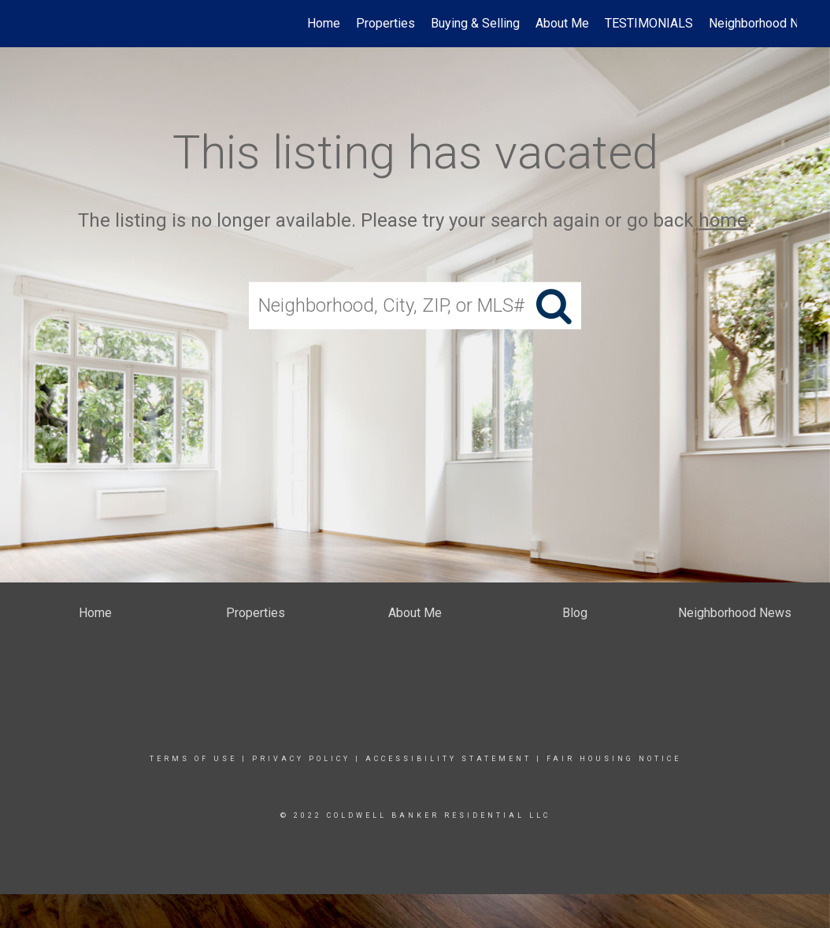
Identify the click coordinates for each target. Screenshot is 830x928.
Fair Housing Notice (614, 759)
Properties (385, 23)
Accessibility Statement (448, 759)
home (722, 220)
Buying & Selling (475, 23)
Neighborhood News (765, 23)
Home (323, 23)
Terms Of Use (193, 759)
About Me (562, 23)
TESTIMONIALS (649, 23)
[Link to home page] (41, 23)
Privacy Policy (301, 759)
